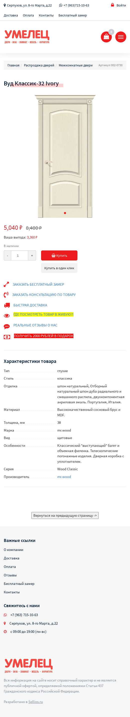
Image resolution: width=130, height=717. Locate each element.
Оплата (28, 15)
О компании (13, 549)
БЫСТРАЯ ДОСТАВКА (30, 305)
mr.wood (64, 476)
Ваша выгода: (15, 237)
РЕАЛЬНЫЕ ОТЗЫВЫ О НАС (35, 325)
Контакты (46, 15)
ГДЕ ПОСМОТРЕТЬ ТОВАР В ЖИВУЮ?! (43, 314)
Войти (118, 5)
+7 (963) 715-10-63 (24, 614)
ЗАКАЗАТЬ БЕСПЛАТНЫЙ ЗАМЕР (38, 284)
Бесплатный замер (73, 15)
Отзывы (10, 575)
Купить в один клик (59, 268)
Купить (65, 255)
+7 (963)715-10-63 (76, 5)
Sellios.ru (35, 701)
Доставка (11, 15)
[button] (65, 213)
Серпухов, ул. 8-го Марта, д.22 (29, 5)
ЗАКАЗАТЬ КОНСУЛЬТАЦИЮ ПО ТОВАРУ (44, 294)
